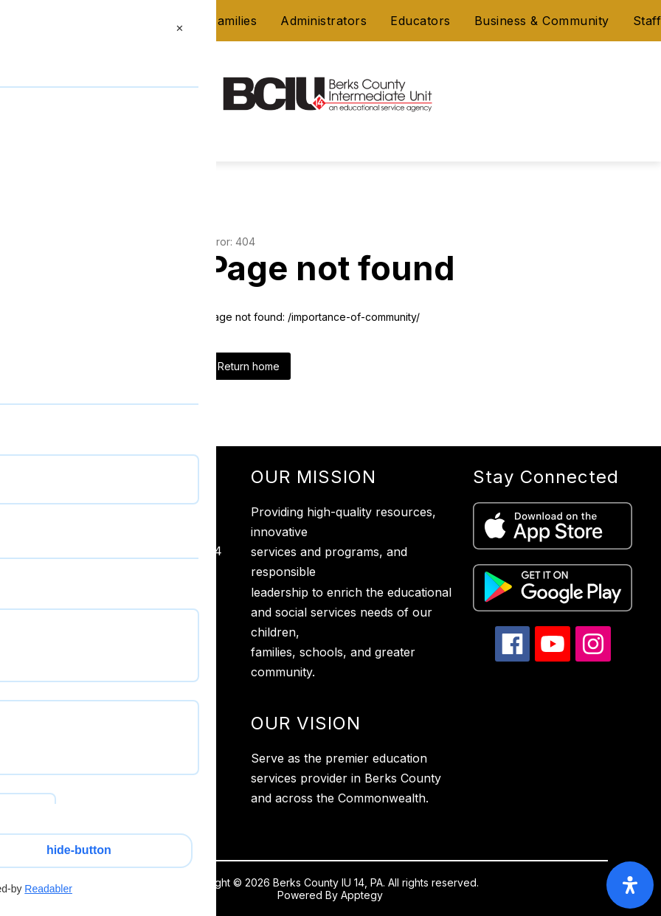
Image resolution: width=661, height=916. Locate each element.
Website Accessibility (86, 693)
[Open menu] (38, 102)
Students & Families (199, 20)
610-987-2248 (112, 611)
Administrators (323, 20)
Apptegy (362, 895)
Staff (647, 20)
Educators (420, 20)
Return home (249, 366)
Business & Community (541, 20)
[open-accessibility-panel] (630, 885)
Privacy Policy (68, 663)
